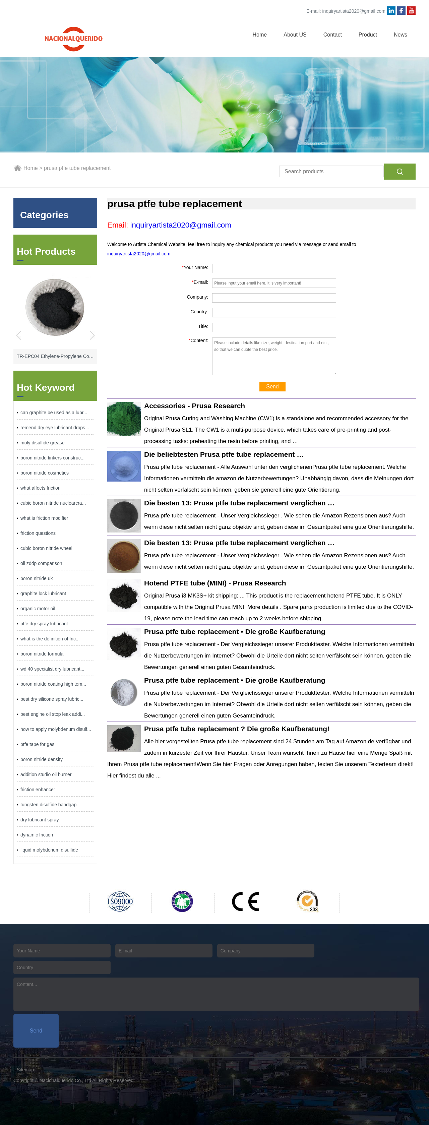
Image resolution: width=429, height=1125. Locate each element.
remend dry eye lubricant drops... (54, 427)
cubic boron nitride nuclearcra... (53, 503)
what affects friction (40, 488)
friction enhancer (37, 789)
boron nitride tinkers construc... (52, 457)
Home (260, 35)
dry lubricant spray (39, 819)
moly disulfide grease (42, 442)
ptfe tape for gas (37, 744)
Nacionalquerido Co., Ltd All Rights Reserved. (87, 1080)
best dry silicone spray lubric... (51, 699)
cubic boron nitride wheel (46, 548)
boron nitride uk (36, 578)
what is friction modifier (44, 518)
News (400, 35)
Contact (332, 35)
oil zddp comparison (41, 563)
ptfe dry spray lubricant (44, 623)
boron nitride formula (41, 654)
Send (272, 386)
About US (295, 35)
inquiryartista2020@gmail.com (353, 11)
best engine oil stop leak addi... (52, 714)
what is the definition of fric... (50, 638)
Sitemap (25, 1069)
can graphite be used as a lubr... (53, 412)
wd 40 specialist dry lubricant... (52, 669)
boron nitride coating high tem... (53, 684)
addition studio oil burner (46, 774)
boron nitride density (41, 759)
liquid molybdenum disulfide (49, 850)
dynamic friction (36, 834)
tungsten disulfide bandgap (48, 804)
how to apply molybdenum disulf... (55, 729)
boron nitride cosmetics (44, 473)
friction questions (38, 533)
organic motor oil (37, 608)
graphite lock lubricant (43, 593)
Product (368, 35)
